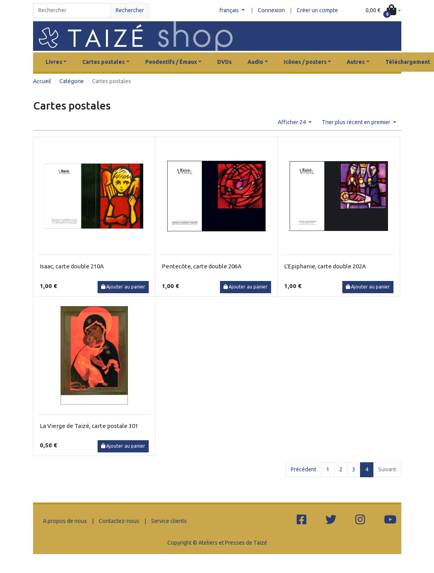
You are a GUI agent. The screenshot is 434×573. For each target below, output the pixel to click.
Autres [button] (356, 62)
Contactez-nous (119, 521)
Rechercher (130, 10)
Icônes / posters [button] (305, 62)
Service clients (169, 521)
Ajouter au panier (123, 286)
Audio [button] (255, 62)
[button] (383, 10)
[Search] (72, 10)
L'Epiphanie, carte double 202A (325, 266)
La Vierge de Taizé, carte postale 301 (89, 425)
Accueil (42, 81)
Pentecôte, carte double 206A (202, 266)
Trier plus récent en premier (357, 122)
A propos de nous (65, 521)
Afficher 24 (292, 122)
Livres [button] (54, 62)
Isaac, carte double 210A (72, 266)
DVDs (224, 62)
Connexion (271, 10)
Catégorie (71, 81)
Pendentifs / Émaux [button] (171, 62)
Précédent (303, 469)
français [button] (230, 10)
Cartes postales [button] (103, 62)
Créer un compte (317, 10)
